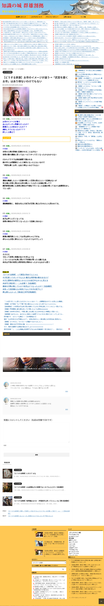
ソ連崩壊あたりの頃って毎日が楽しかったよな (66, 64)
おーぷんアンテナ (74, 551)
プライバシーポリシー (52, 17)
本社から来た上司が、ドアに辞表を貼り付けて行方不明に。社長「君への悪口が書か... (77, 48)
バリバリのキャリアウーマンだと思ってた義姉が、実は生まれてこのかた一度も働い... (25, 55)
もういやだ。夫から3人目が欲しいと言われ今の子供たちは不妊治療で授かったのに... (25, 25)
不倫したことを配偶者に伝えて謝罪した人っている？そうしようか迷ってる (23, 62)
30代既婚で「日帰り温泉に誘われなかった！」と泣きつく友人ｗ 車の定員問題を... (24, 38)
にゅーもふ (72, 546)
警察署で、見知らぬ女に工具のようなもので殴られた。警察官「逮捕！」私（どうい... (77, 21)
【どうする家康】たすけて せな (25, 473)
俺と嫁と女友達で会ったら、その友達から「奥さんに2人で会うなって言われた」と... (76, 23)
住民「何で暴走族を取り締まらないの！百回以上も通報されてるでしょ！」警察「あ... (25, 23)
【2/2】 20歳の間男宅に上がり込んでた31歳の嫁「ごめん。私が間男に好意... (23, 30)
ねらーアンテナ (73, 542)
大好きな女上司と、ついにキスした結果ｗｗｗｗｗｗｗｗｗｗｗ (71, 38)
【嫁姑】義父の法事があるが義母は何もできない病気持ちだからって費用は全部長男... (25, 51)
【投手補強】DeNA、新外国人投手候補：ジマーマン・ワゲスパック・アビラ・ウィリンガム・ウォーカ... (49, 584)
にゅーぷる (72, 544)
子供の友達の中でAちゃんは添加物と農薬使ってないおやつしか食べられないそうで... (25, 29)
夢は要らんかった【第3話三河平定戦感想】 (20, 292)
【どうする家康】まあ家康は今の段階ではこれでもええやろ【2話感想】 (39, 487)
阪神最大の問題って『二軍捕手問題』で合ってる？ (48, 586)
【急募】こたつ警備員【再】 (62, 62)
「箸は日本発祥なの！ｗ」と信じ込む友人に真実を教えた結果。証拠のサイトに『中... (25, 41)
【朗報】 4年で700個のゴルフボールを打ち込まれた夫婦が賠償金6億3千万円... (75, 51)
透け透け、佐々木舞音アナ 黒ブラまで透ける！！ (67, 25)
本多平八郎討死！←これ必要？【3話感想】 (20, 283)
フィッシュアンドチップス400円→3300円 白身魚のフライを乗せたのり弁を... (75, 36)
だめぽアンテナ (73, 548)
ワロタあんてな (73, 549)
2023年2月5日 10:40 (15, 398)
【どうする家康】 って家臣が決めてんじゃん (20, 275)
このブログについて (36, 17)
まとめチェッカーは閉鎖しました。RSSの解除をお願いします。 (20, 64)
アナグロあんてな (74, 534)
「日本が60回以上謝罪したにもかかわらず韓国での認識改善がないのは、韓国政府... (76, 49)
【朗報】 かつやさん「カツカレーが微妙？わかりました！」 (70, 53)
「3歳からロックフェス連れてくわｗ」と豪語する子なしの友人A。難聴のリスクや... (25, 44)
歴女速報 (71, 538)
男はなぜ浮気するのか (9, 49)
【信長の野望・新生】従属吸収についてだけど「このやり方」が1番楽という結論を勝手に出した (54, 553)
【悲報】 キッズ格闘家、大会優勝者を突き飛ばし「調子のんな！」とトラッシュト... (76, 57)
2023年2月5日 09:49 (15, 383)
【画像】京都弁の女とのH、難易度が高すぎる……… (68, 34)
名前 (5, 445)
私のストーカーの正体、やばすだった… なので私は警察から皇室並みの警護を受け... (76, 41)
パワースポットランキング (78, 597)
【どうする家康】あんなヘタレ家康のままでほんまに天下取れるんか (30, 516)
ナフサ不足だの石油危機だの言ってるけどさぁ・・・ (17, 27)
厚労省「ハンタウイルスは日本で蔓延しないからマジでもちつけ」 (71, 60)
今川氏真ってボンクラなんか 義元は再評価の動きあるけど (26, 278)
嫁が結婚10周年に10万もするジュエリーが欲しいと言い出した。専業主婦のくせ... (24, 21)
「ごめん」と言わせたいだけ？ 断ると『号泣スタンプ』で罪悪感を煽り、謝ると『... (25, 36)
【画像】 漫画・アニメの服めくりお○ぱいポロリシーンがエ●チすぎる (72, 46)
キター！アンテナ (74, 553)
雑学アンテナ (72, 540)
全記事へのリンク (21, 17)
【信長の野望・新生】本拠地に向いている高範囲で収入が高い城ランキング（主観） (54, 534)
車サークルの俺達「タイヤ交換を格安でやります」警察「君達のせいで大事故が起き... (77, 29)
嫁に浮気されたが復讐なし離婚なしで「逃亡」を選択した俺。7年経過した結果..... (75, 27)
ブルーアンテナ (73, 555)
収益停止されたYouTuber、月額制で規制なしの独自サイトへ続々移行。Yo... (74, 55)
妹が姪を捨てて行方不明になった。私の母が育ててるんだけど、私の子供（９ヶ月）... (25, 57)
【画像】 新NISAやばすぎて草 (62, 58)
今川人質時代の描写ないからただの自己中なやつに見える (25, 280)
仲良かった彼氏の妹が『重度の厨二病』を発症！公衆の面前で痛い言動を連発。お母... (25, 58)
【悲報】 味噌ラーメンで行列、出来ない (65, 44)
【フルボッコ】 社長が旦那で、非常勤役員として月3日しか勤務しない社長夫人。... (76, 32)
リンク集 (83, 17)
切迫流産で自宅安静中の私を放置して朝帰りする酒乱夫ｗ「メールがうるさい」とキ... (25, 39)
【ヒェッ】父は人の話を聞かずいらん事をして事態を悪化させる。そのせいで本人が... (25, 53)
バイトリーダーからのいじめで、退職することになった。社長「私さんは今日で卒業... (77, 39)
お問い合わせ (67, 17)
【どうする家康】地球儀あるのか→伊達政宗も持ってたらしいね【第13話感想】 (42, 501)
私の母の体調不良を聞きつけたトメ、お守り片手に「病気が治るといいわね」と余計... (25, 34)
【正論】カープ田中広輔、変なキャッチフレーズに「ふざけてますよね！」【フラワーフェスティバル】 (49, 580)
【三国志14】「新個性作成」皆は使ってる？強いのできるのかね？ (54, 543)
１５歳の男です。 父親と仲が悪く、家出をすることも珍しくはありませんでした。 (24, 32)
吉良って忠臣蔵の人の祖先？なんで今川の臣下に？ (23, 289)
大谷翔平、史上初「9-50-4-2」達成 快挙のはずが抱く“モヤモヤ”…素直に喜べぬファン (48, 595)
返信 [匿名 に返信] (66, 391)
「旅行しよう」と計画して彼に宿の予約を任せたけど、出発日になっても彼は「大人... (25, 60)
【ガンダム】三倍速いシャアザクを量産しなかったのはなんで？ (71, 30)
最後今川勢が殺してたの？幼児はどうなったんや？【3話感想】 (28, 286)
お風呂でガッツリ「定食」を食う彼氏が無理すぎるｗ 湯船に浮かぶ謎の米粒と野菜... (25, 46)
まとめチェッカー (74, 536)
